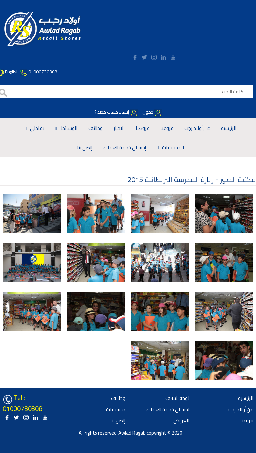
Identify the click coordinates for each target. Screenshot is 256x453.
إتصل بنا (84, 147)
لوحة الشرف (177, 398)
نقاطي (37, 128)
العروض (181, 420)
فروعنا (167, 128)
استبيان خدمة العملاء (167, 409)
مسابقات (115, 409)
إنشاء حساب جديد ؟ (116, 112)
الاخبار (119, 128)
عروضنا (143, 128)
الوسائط (68, 128)
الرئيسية (228, 128)
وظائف (95, 128)
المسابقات (173, 147)
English (12, 71)
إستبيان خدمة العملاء (124, 147)
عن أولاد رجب (197, 128)
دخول (151, 112)
